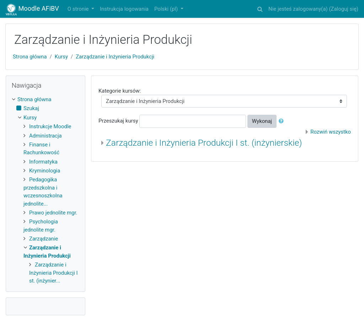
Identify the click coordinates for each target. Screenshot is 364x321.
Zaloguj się (344, 9)
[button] (260, 7)
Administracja (45, 136)
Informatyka (43, 162)
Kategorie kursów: (119, 91)
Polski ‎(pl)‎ (166, 9)
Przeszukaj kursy (118, 121)
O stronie (79, 9)
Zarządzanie (43, 238)
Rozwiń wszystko (330, 132)
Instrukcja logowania (124, 9)
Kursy (61, 56)
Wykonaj (262, 121)
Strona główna (30, 56)
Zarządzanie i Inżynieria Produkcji (115, 56)
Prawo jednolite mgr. (53, 212)
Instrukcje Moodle (50, 126)
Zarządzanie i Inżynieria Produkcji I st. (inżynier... (53, 273)
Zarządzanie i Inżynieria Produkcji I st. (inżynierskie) (204, 143)
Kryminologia (44, 170)
